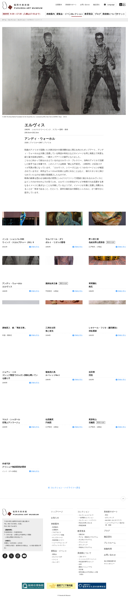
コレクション (76, 14)
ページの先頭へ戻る (123, 498)
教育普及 (89, 14)
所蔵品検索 (82, 525)
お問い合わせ (85, 5)
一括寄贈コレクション (86, 518)
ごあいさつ (82, 556)
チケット (121, 14)
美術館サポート (71, 5)
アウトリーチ (83, 542)
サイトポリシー (109, 564)
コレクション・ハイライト (87, 520)
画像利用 (108, 549)
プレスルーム (110, 543)
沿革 (80, 564)
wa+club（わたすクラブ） (113, 520)
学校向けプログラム (85, 547)
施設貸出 (96, 5)
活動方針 (82, 534)
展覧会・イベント (63, 14)
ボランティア (83, 545)
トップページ (57, 512)
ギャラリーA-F (57, 557)
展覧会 (54, 554)
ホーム (4, 19)
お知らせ (55, 518)
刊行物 (81, 569)
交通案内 (58, 5)
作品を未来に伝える (85, 523)
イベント (55, 559)
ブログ (98, 14)
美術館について (109, 14)
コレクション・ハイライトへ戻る (65, 488)
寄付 (106, 515)
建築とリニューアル (85, 567)
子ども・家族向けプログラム (88, 537)
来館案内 (50, 14)
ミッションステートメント (87, 559)
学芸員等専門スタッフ (86, 562)
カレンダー (56, 562)
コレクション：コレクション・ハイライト (21, 19)
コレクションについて (86, 515)
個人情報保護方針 (110, 561)
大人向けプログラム (85, 539)
